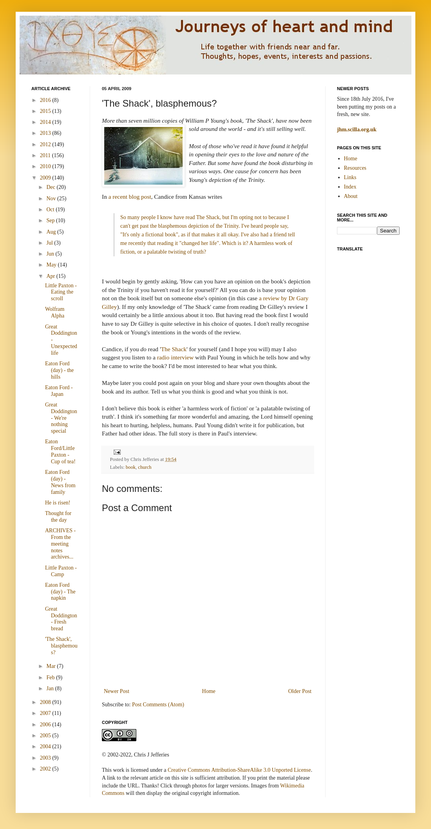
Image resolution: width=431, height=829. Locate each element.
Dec (51, 187)
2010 (46, 166)
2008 (46, 702)
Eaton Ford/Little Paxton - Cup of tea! (60, 451)
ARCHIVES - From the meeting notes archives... (60, 544)
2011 (46, 155)
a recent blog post (130, 196)
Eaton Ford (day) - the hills (59, 370)
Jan (50, 688)
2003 (46, 758)
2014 (46, 122)
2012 (46, 144)
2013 (46, 133)
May (52, 265)
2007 (46, 713)
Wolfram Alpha (54, 312)
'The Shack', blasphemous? (61, 645)
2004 (46, 746)
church (144, 467)
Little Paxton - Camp (61, 571)
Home (209, 691)
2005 (46, 735)
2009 (46, 178)
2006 (46, 724)
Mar (51, 666)
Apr (51, 276)
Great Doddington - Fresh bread (61, 618)
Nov (51, 198)
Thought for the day (58, 516)
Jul (50, 243)
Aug (51, 232)
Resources (355, 168)
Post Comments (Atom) (158, 704)
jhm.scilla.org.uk (357, 129)
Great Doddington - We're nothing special (61, 418)
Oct (51, 209)
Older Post (300, 691)
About (351, 196)
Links (350, 177)
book (131, 467)
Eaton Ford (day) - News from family (60, 482)
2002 (46, 769)
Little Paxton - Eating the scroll (61, 292)
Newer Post (116, 691)
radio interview (175, 357)
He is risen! (58, 503)
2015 (46, 111)
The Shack (174, 349)
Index (350, 187)
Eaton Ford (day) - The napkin (60, 591)
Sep (51, 220)
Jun (50, 254)
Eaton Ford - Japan (59, 391)
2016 (46, 100)
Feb (51, 677)
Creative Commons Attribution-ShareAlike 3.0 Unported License (239, 770)
